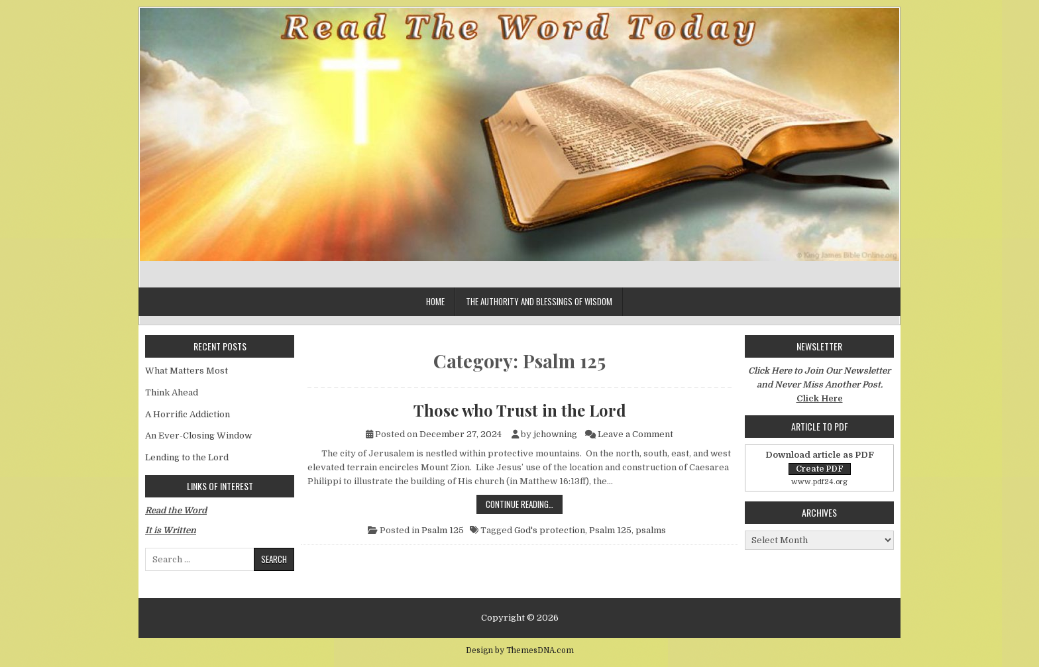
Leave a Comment (635, 434)
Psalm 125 (442, 530)
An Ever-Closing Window (198, 435)
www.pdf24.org (819, 482)
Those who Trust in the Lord (519, 410)
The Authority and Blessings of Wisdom (539, 301)
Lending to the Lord (187, 457)
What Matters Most (186, 371)
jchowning (555, 434)
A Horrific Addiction (187, 414)
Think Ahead (171, 392)
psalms (650, 530)
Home (435, 301)
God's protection (549, 530)
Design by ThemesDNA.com (520, 650)
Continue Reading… (524, 504)
